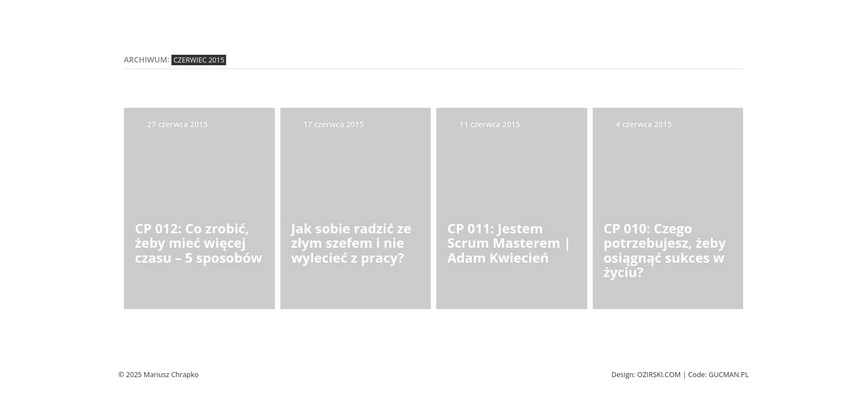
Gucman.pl (728, 374)
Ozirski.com (659, 374)
